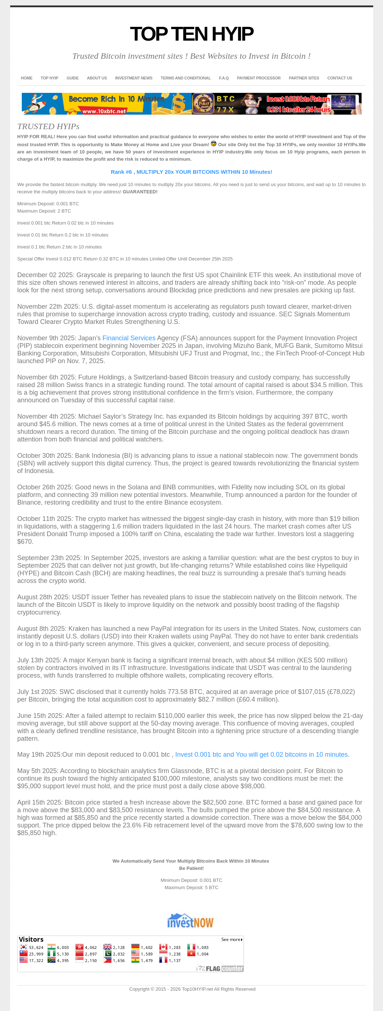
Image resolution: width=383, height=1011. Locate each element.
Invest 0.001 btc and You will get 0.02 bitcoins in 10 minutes (261, 754)
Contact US (339, 78)
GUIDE (72, 78)
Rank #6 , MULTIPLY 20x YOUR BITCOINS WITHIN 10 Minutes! (191, 172)
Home (27, 78)
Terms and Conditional (186, 78)
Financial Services (128, 338)
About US (97, 78)
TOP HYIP (49, 78)
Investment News (133, 78)
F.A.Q (224, 78)
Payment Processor (259, 78)
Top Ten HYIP (191, 33)
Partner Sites (304, 78)
